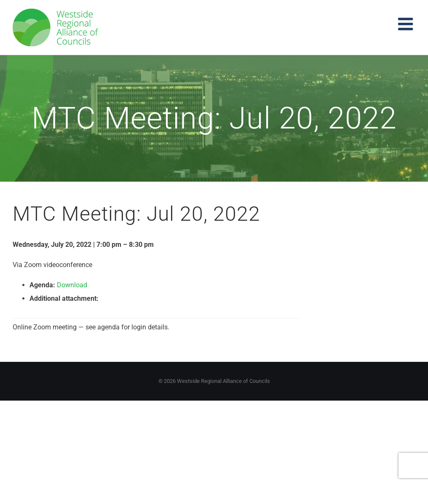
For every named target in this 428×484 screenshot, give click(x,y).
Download (72, 285)
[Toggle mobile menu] (406, 23)
